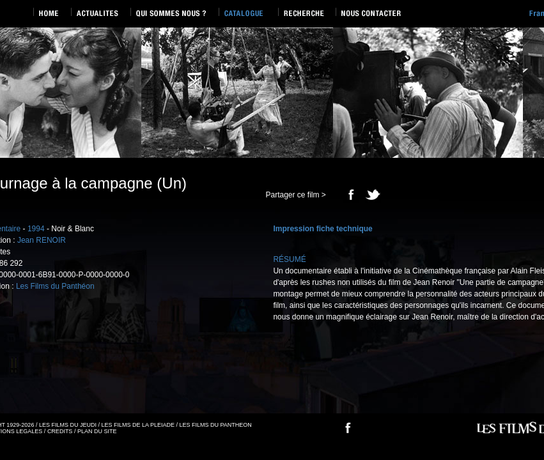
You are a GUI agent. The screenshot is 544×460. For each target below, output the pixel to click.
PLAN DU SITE (97, 431)
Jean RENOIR (41, 240)
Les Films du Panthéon (55, 286)
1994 (36, 228)
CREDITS (60, 431)
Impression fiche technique (322, 228)
